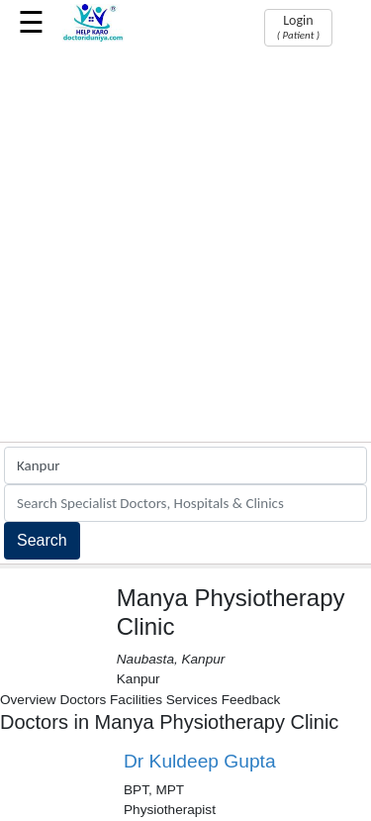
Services (192, 699)
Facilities (136, 699)
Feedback (251, 699)
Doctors (82, 699)
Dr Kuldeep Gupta (200, 761)
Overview (28, 699)
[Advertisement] (185, 246)
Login (298, 27)
